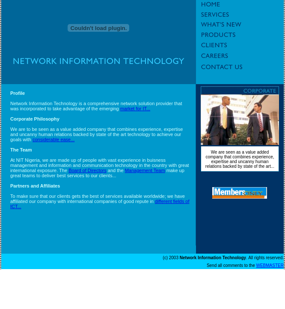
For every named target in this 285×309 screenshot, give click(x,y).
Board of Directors (87, 170)
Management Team (145, 170)
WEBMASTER (270, 265)
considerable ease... (53, 139)
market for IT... (135, 108)
